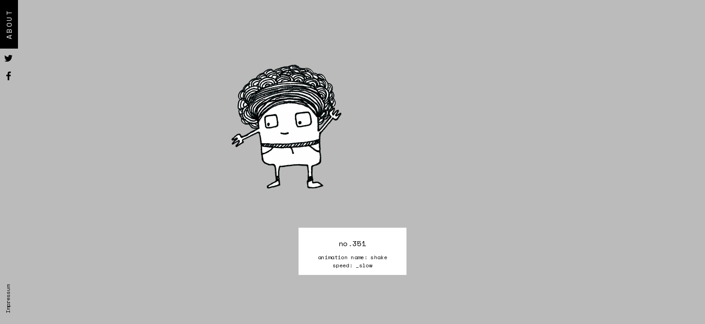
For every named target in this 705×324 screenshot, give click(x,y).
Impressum (8, 299)
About (9, 24)
